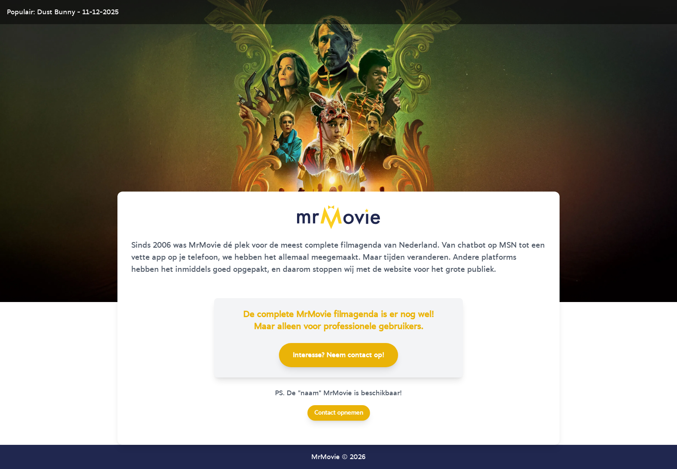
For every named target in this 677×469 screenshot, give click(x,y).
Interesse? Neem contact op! (338, 355)
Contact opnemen (338, 413)
